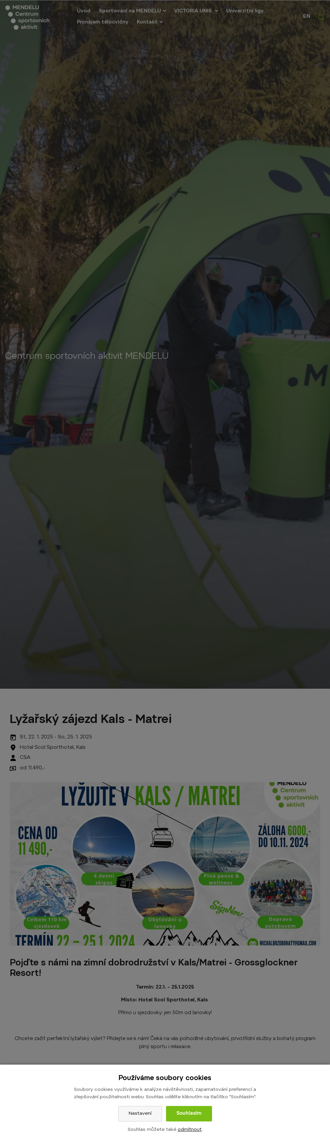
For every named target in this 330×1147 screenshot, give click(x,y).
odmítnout (190, 1129)
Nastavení (140, 1113)
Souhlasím (189, 1113)
